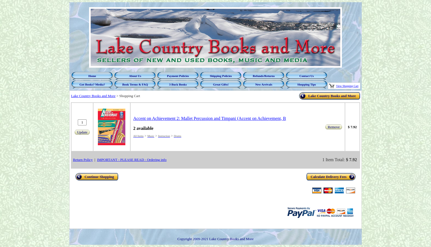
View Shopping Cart (347, 85)
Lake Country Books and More (93, 96)
